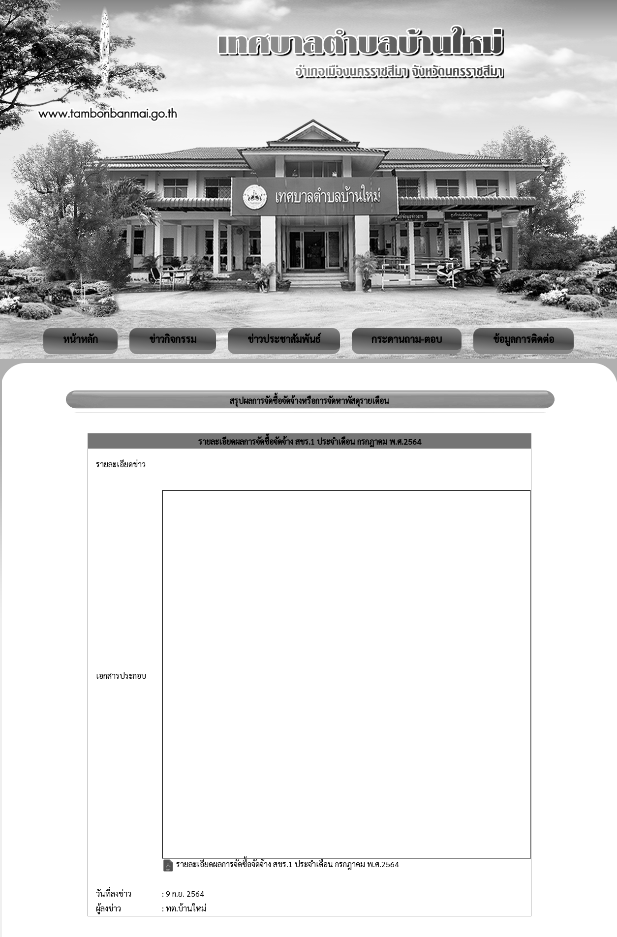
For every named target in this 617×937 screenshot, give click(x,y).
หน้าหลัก (80, 338)
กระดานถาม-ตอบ (406, 338)
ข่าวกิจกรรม (172, 338)
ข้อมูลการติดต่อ (523, 338)
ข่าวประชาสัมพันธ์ (283, 338)
